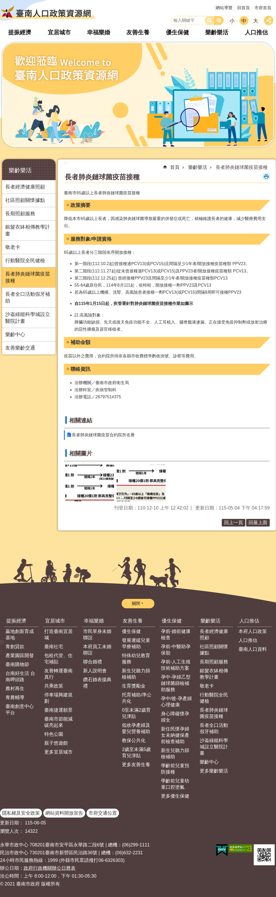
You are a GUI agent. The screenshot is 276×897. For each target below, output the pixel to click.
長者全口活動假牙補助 (27, 297)
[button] (89, 483)
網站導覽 (224, 8)
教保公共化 (133, 740)
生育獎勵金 (133, 686)
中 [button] (243, 21)
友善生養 (133, 621)
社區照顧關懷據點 (25, 200)
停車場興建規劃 (58, 698)
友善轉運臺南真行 (58, 674)
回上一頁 (233, 522)
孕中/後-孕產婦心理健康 (176, 701)
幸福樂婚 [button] (98, 32)
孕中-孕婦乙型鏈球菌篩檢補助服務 (176, 683)
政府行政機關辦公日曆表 (49, 868)
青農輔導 (15, 697)
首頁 (175, 167)
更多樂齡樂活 (214, 771)
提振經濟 (16, 621)
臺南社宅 (53, 646)
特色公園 (53, 734)
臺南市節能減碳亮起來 (58, 722)
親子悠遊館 (56, 743)
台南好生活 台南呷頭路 (20, 676)
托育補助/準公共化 (136, 698)
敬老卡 (12, 247)
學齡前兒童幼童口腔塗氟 (175, 784)
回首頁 (243, 8)
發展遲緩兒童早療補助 (136, 643)
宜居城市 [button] (59, 32)
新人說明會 (95, 670)
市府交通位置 (103, 813)
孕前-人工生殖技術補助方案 (176, 665)
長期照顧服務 (20, 213)
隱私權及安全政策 (21, 813)
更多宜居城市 (58, 752)
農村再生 (15, 688)
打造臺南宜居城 (58, 634)
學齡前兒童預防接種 (175, 769)
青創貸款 (15, 646)
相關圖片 (80, 453)
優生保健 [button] (177, 32)
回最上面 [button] (257, 522)
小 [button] (232, 21)
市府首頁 (263, 8)
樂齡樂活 (20, 170)
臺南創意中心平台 (20, 709)
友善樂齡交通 (20, 348)
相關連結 (80, 420)
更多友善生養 (136, 764)
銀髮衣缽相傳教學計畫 (27, 230)
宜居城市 (55, 621)
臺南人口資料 (253, 649)
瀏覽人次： (12, 831)
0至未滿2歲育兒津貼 (136, 713)
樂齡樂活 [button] (216, 32)
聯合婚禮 (92, 661)
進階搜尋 (219, 20)
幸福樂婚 (94, 621)
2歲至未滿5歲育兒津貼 (136, 752)
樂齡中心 (15, 334)
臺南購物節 (17, 664)
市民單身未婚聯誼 (97, 634)
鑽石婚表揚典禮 (97, 683)
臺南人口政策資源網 (47, 11)
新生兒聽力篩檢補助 (136, 674)
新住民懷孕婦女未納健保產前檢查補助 (175, 735)
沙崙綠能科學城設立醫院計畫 (27, 317)
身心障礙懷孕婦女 (175, 717)
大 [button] (255, 21)
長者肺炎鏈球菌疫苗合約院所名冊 (103, 435)
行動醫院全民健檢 (25, 260)
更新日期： (12, 822)
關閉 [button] (136, 603)
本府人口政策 (253, 631)
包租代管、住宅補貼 (58, 658)
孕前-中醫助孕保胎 (176, 650)
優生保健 (131, 631)
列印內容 (266, 176)
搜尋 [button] (209, 20)
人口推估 (249, 621)
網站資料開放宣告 (64, 813)
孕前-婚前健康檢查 (176, 634)
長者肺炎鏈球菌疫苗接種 (27, 277)
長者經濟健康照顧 (25, 187)
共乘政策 (53, 686)
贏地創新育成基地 (20, 634)
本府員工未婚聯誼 (97, 650)
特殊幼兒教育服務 (136, 658)
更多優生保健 (175, 796)
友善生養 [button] (137, 32)
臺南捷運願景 (58, 710)
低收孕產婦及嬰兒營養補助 (136, 728)
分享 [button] (268, 20)
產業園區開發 (20, 655)
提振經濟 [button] (19, 32)
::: (1, 161)
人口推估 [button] (256, 32)
